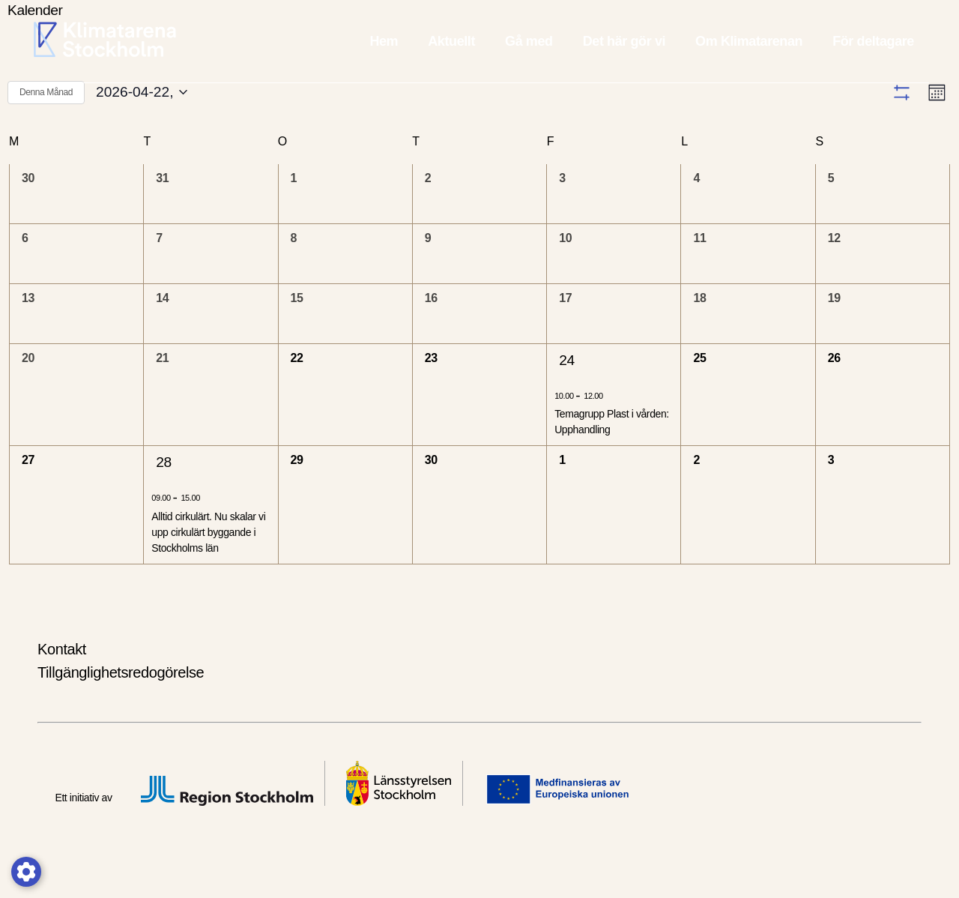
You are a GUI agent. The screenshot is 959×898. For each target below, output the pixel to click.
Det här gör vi (624, 41)
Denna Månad (46, 92)
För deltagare (873, 41)
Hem (383, 41)
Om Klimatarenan (748, 41)
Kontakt (61, 680)
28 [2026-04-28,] (164, 494)
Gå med (529, 41)
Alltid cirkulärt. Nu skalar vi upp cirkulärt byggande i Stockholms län (208, 563)
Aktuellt (451, 41)
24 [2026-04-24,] (567, 392)
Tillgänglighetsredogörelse (120, 704)
